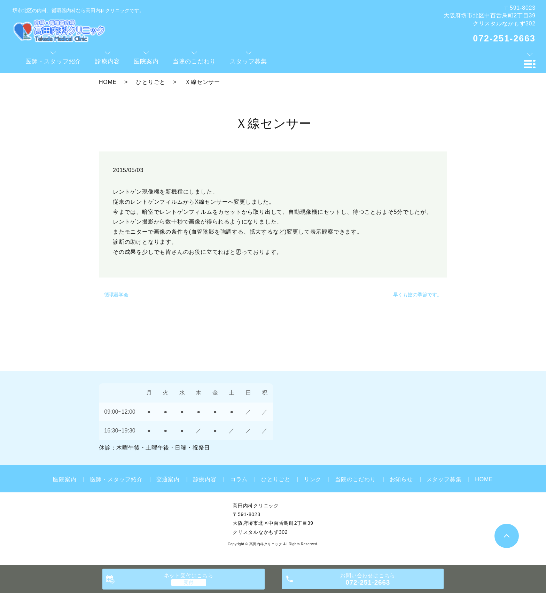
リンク (312, 479)
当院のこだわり (355, 479)
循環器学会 (116, 294)
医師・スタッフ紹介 (116, 479)
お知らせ (401, 479)
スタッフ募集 (444, 479)
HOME (108, 82)
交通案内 (168, 479)
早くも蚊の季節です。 (417, 294)
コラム (239, 479)
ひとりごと (150, 82)
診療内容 (205, 479)
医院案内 (64, 479)
